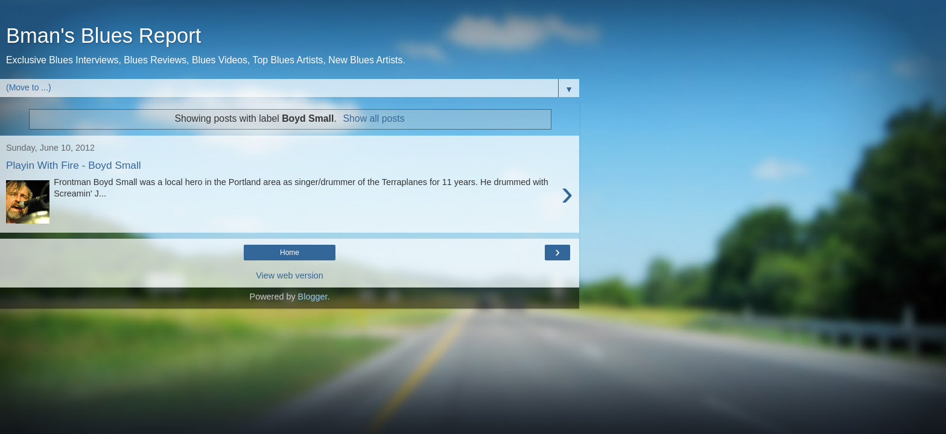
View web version (289, 275)
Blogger (313, 296)
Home (289, 252)
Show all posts (374, 118)
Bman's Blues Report (103, 35)
